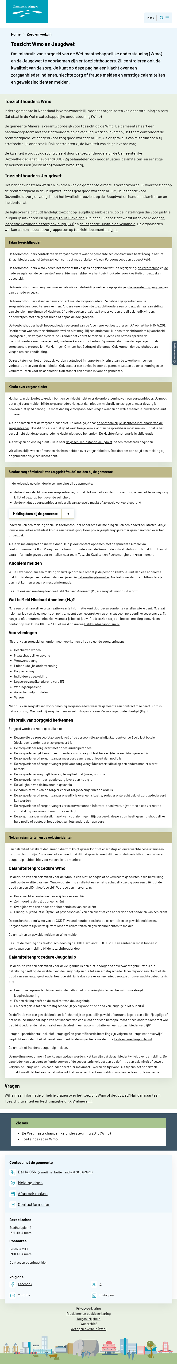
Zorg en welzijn (39, 34)
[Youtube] (19, 1295)
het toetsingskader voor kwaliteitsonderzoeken (127, 273)
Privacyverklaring (88, 1308)
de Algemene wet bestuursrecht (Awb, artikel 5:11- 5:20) (125, 325)
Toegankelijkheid (88, 1319)
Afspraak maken (33, 1193)
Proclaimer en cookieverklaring (88, 1313)
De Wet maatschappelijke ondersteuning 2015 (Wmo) (66, 1133)
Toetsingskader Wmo (40, 1139)
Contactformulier (34, 1204)
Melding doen (30, 1182)
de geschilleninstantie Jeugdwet (89, 442)
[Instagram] (102, 1295)
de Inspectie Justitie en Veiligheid (107, 223)
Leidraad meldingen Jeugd (133, 1039)
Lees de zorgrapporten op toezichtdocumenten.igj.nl (74, 229)
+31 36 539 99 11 (81, 1172)
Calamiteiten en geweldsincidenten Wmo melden (43, 934)
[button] (174, 343)
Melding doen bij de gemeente (35, 514)
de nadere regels (26, 292)
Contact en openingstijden (28, 1262)
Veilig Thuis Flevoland (67, 218)
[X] (96, 1284)
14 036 (30, 1171)
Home (16, 34)
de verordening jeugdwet (146, 287)
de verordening (148, 268)
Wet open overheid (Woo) (88, 1329)
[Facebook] (20, 1284)
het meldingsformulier (93, 577)
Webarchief (89, 1324)
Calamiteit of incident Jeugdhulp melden (38, 1047)
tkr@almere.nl (143, 554)
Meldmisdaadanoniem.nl (101, 624)
